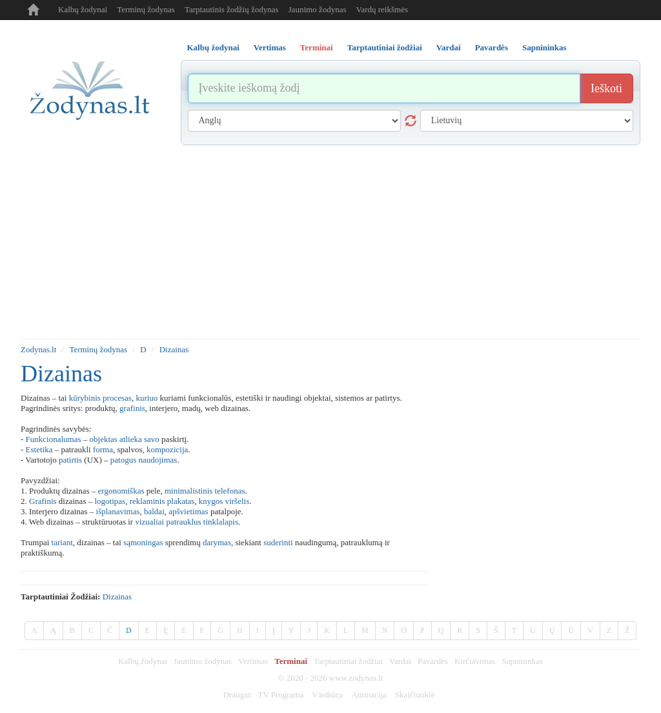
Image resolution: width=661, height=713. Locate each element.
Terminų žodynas (146, 9)
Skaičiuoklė (414, 694)
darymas (217, 542)
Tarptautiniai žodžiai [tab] (384, 47)
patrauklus (183, 522)
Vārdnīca (327, 694)
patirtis (70, 460)
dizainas (117, 596)
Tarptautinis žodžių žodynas (232, 9)
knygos (211, 501)
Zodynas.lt (38, 349)
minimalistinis (188, 491)
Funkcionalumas (53, 439)
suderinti (278, 542)
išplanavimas (118, 511)
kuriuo (147, 398)
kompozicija (167, 449)
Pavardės (433, 661)
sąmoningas (143, 542)
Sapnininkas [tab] (544, 47)
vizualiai (149, 522)
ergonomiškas (121, 491)
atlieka (130, 439)
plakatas (181, 501)
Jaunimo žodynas (318, 9)
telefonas (230, 491)
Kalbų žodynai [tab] (213, 47)
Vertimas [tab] (270, 47)
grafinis (132, 408)
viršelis (237, 501)
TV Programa (280, 694)
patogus (123, 460)
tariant (62, 542)
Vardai (400, 661)
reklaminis (147, 501)
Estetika (39, 449)
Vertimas (253, 661)
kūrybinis (85, 398)
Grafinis (43, 501)
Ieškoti (606, 88)
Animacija (368, 694)
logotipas (109, 501)
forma (103, 449)
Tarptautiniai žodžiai (348, 661)
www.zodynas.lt (356, 678)
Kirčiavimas (475, 661)
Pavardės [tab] (491, 47)
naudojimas (157, 460)
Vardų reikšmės (382, 9)
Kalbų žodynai (82, 9)
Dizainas (173, 349)
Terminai (290, 661)
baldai (154, 511)
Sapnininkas (522, 661)
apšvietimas (188, 511)
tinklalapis (220, 522)
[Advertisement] (330, 242)
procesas (117, 398)
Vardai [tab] (448, 47)
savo (151, 439)
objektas (103, 439)
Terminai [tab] (316, 47)
